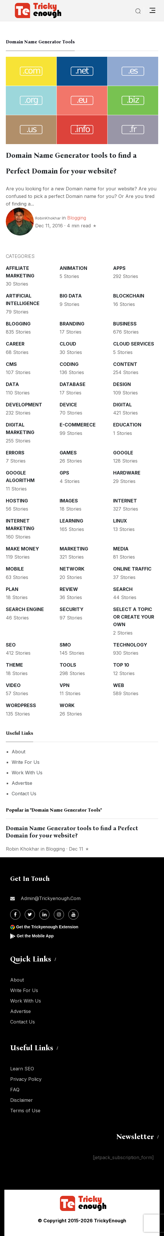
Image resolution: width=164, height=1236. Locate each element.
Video (13, 685)
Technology (130, 645)
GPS (64, 473)
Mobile (15, 569)
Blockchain (128, 296)
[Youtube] (73, 914)
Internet (125, 501)
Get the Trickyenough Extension (47, 927)
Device (68, 405)
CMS (11, 364)
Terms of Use (25, 1110)
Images (69, 501)
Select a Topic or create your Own (133, 616)
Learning (71, 521)
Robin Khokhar (22, 849)
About (18, 752)
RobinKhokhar (48, 218)
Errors (15, 453)
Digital (122, 405)
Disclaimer (21, 1100)
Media (121, 549)
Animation (73, 268)
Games (68, 453)
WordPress (21, 705)
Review (69, 589)
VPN (64, 685)
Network (72, 569)
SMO (65, 645)
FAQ (14, 1089)
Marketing (74, 549)
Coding (69, 364)
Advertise (22, 783)
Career (15, 344)
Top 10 (121, 665)
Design (122, 384)
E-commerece (78, 425)
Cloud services (133, 344)
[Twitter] (30, 914)
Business (125, 324)
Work (67, 705)
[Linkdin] (44, 914)
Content (125, 364)
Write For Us (26, 762)
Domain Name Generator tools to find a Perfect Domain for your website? (72, 832)
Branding (72, 324)
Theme (14, 665)
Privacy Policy (26, 1079)
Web (118, 685)
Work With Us (27, 772)
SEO (11, 645)
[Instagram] (59, 914)
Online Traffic (132, 569)
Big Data (71, 296)
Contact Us (24, 793)
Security (71, 609)
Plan (12, 589)
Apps (119, 268)
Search (123, 589)
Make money (22, 549)
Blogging (76, 218)
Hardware (126, 473)
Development (24, 405)
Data (12, 384)
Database (72, 384)
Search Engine (25, 609)
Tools (68, 665)
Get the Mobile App (35, 936)
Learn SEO (22, 1069)
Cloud (68, 344)
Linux (120, 521)
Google (123, 453)
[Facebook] (15, 914)
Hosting (17, 501)
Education (127, 425)
